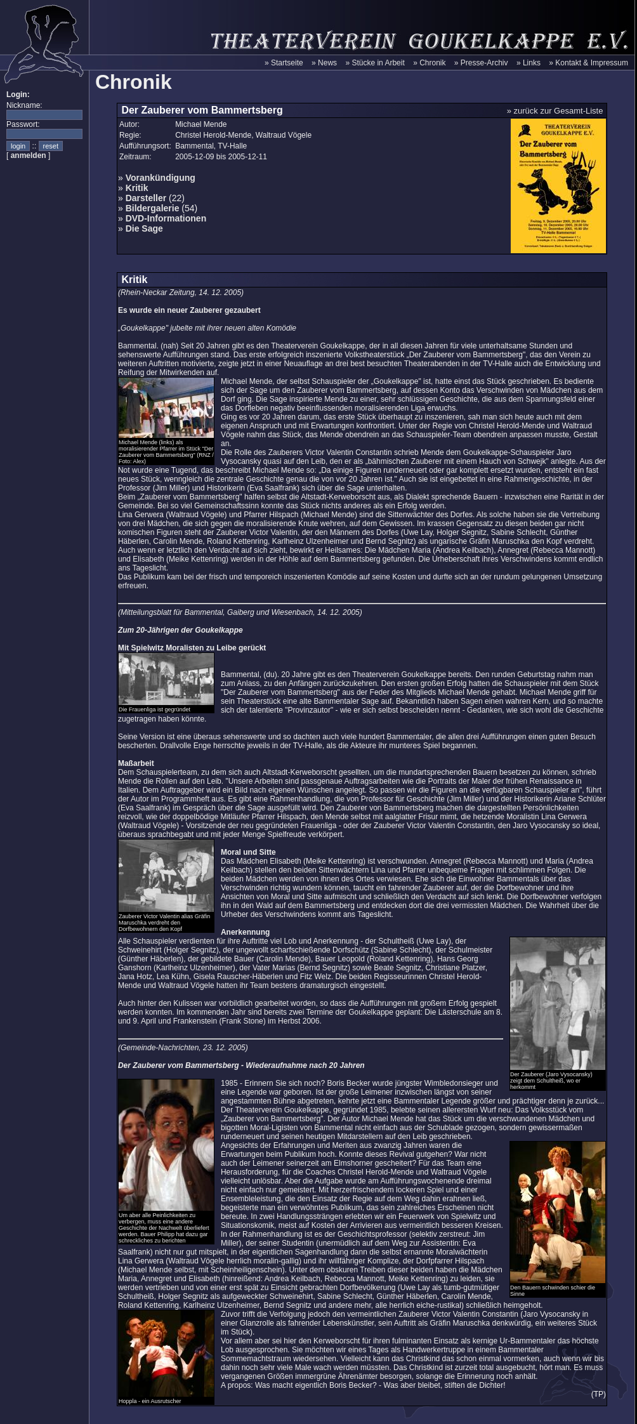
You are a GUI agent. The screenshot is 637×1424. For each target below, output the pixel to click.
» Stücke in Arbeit (374, 62)
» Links (528, 62)
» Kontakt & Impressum (588, 62)
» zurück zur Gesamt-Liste (555, 110)
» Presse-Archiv (481, 62)
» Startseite (284, 62)
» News (324, 62)
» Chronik (429, 62)
